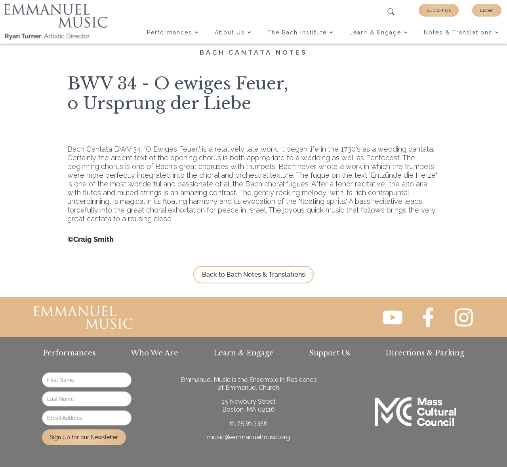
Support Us (439, 10)
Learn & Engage (243, 353)
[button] (173, 32)
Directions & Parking (424, 353)
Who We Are (154, 353)
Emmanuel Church (252, 387)
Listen (487, 10)
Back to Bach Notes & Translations (253, 274)
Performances (69, 353)
